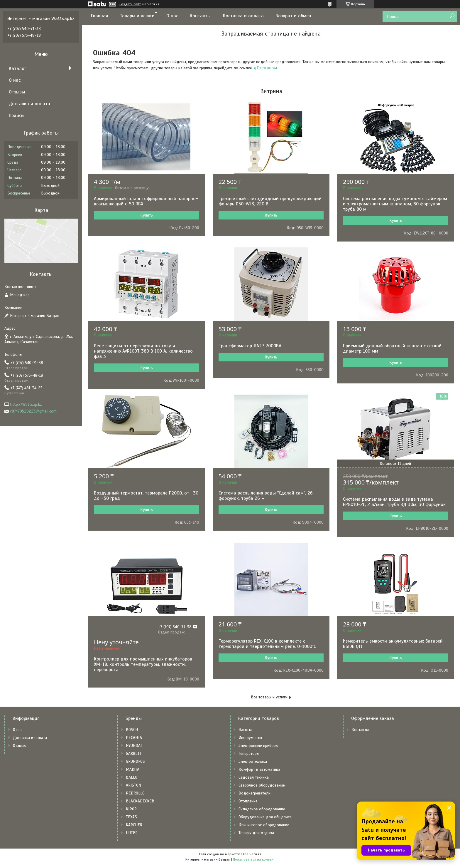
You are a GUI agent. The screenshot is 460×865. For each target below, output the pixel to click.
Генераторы (249, 753)
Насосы (245, 729)
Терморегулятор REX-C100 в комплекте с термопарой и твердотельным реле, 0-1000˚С (267, 643)
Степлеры (267, 68)
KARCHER (134, 824)
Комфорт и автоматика (259, 769)
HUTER (132, 832)
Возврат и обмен (293, 16)
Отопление (248, 801)
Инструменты (250, 737)
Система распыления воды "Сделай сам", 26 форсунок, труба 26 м (266, 495)
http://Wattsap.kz (26, 404)
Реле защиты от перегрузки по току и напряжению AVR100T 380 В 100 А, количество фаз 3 (143, 351)
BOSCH (132, 729)
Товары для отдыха (256, 832)
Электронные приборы (258, 745)
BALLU (131, 777)
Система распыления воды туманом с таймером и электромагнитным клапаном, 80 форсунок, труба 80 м (395, 204)
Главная (99, 16)
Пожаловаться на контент (254, 859)
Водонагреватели (254, 793)
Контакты (200, 16)
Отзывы (17, 92)
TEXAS (131, 816)
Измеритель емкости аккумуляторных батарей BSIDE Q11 (393, 643)
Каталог (17, 68)
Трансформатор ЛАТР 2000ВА (250, 345)
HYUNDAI (134, 745)
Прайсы (16, 115)
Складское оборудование (262, 809)
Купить (146, 215)
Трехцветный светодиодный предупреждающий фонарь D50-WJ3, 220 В (270, 201)
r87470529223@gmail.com (33, 411)
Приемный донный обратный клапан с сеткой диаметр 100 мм (392, 348)
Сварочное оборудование (262, 785)
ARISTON (133, 785)
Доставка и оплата (243, 16)
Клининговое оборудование (264, 824)
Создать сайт (130, 4)
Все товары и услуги (269, 697)
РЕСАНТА (134, 737)
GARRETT (134, 753)
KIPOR (131, 809)
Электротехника (253, 761)
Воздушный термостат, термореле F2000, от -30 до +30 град (146, 495)
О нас (172, 16)
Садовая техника (254, 777)
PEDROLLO (135, 793)
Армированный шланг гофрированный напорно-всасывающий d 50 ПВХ (146, 201)
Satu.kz (255, 854)
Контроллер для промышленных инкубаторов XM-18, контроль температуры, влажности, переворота (143, 664)
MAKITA (132, 769)
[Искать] (452, 16)
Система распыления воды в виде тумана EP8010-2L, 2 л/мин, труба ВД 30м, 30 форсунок (394, 502)
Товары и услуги (137, 16)
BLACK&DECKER (140, 801)
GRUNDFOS (135, 761)
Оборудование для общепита (265, 816)
